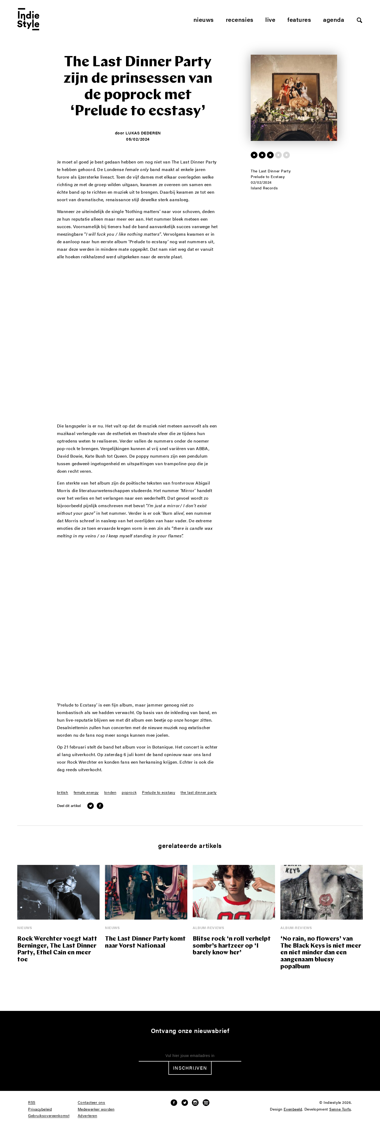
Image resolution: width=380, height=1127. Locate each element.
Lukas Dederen (143, 132)
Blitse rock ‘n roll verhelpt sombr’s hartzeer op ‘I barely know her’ (232, 946)
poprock (129, 792)
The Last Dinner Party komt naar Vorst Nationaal (145, 942)
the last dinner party (199, 792)
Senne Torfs (340, 1109)
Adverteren (87, 1116)
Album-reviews (208, 927)
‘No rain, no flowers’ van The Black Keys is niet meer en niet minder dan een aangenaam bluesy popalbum (320, 953)
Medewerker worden (96, 1109)
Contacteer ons (91, 1102)
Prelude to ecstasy (158, 792)
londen (110, 792)
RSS (31, 1102)
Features (299, 19)
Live (270, 19)
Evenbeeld (293, 1109)
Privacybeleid (40, 1109)
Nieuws (204, 19)
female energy (86, 792)
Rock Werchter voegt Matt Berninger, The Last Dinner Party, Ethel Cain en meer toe (57, 949)
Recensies (239, 19)
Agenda (333, 19)
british (62, 792)
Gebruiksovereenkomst (48, 1116)
